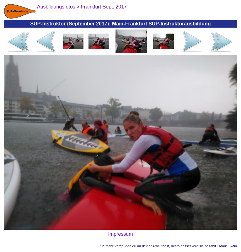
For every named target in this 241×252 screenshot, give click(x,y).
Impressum (120, 234)
